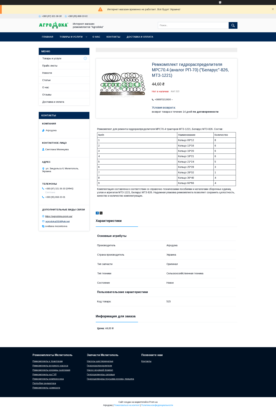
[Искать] (233, 25)
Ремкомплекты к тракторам (48, 361)
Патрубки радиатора (44, 383)
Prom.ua (153, 402)
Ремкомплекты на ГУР (45, 374)
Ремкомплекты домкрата (46, 387)
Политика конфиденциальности (157, 405)
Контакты (113, 36)
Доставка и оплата (140, 36)
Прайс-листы (49, 65)
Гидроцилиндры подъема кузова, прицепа (110, 379)
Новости (47, 72)
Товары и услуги (71, 36)
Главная (47, 36)
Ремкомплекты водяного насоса (50, 365)
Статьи (46, 80)
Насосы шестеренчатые (100, 361)
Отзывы (46, 94)
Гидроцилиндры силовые (101, 374)
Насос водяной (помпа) (100, 370)
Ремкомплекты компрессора (48, 379)
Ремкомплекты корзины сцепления (51, 370)
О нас (96, 36)
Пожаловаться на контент (127, 405)
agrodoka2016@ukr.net (57, 221)
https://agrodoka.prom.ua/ (58, 216)
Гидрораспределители (99, 365)
